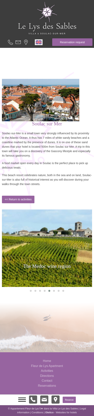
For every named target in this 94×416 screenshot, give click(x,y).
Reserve (69, 399)
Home (47, 361)
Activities (47, 370)
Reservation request (72, 42)
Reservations (47, 385)
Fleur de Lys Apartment (47, 366)
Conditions (37, 412)
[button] (30, 291)
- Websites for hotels (61, 412)
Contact (47, 380)
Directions (47, 375)
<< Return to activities (18, 199)
